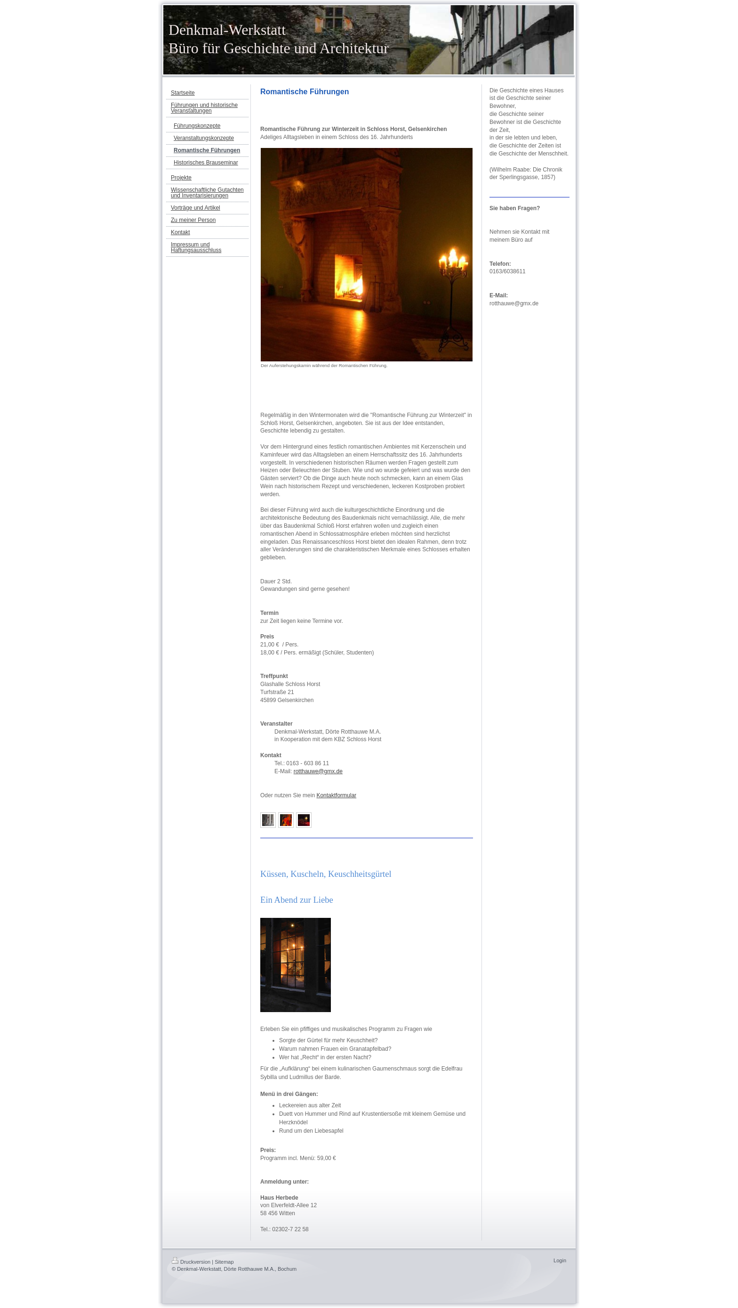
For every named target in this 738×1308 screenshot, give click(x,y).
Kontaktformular (336, 795)
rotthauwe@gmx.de (318, 771)
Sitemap (224, 1262)
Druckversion (191, 1262)
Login (560, 1260)
